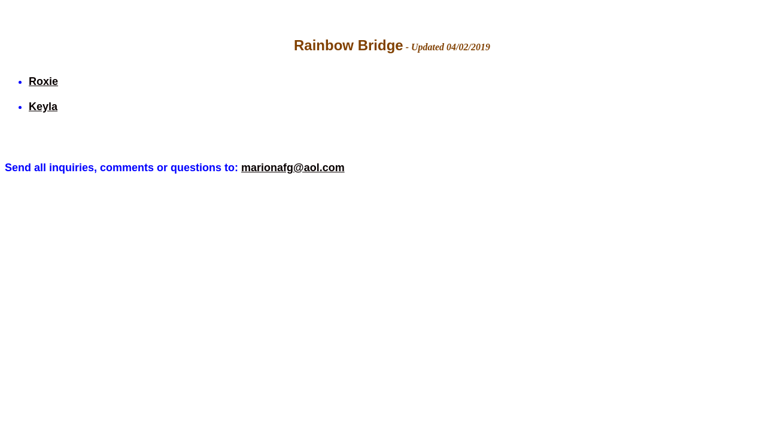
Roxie (43, 81)
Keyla (43, 107)
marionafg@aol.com (293, 168)
